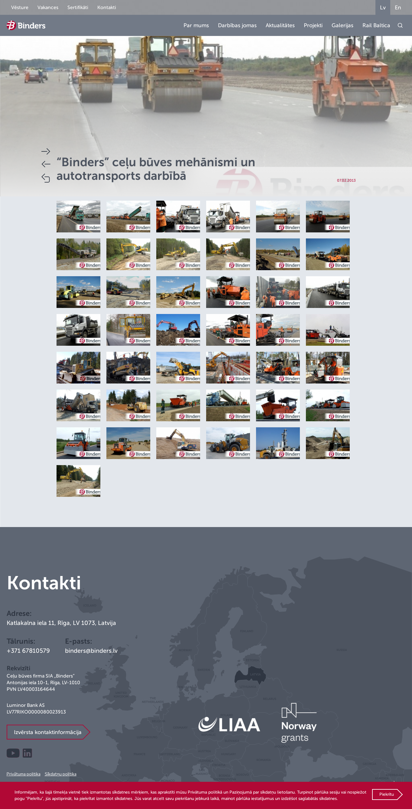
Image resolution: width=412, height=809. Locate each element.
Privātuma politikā (205, 792)
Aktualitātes (280, 25)
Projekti (313, 25)
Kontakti (106, 7)
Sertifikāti (77, 7)
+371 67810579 (28, 650)
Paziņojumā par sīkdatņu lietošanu (262, 792)
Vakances (47, 7)
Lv (383, 8)
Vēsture (19, 7)
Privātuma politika (24, 773)
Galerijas (342, 25)
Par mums (196, 25)
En (398, 8)
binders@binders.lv (91, 650)
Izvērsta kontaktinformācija (48, 732)
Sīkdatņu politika (60, 773)
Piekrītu (386, 794)
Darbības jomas (237, 25)
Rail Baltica (376, 25)
